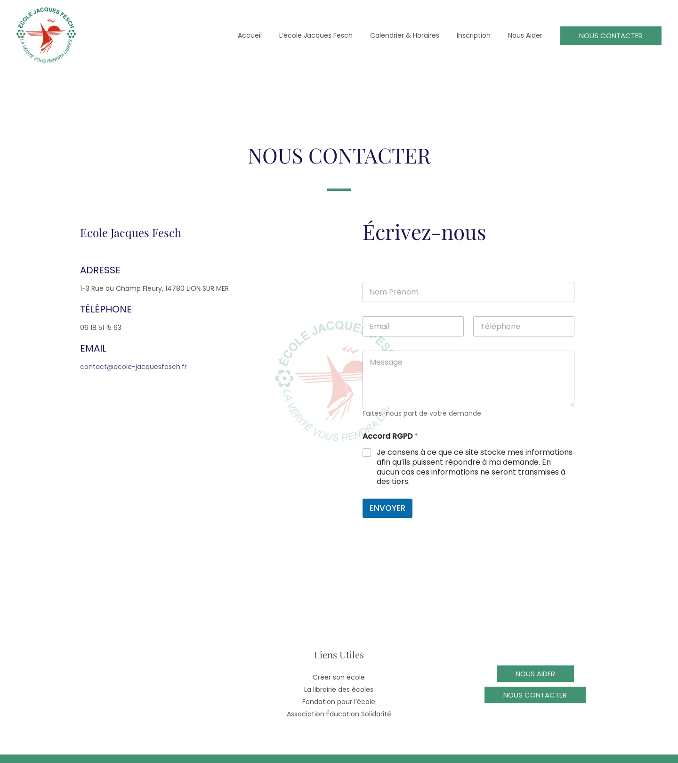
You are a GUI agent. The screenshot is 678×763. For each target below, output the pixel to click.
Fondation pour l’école (338, 701)
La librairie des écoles (338, 689)
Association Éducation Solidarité (339, 714)
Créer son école (339, 677)
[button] (611, 35)
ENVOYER (387, 508)
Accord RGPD (390, 436)
